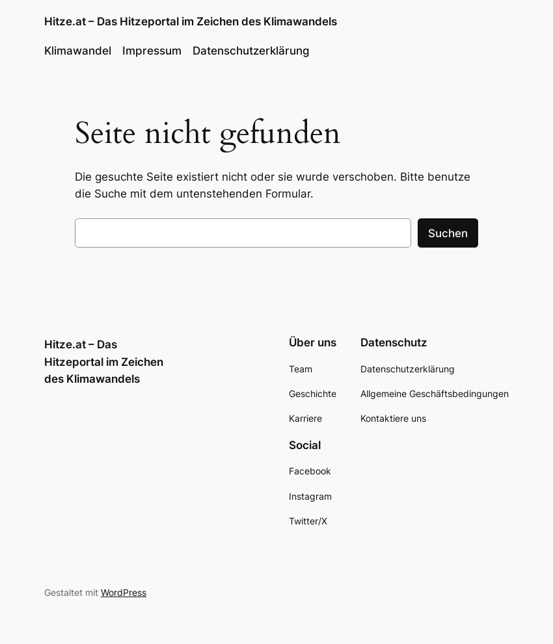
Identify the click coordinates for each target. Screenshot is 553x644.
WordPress (123, 592)
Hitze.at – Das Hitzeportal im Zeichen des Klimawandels (190, 21)
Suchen (448, 233)
